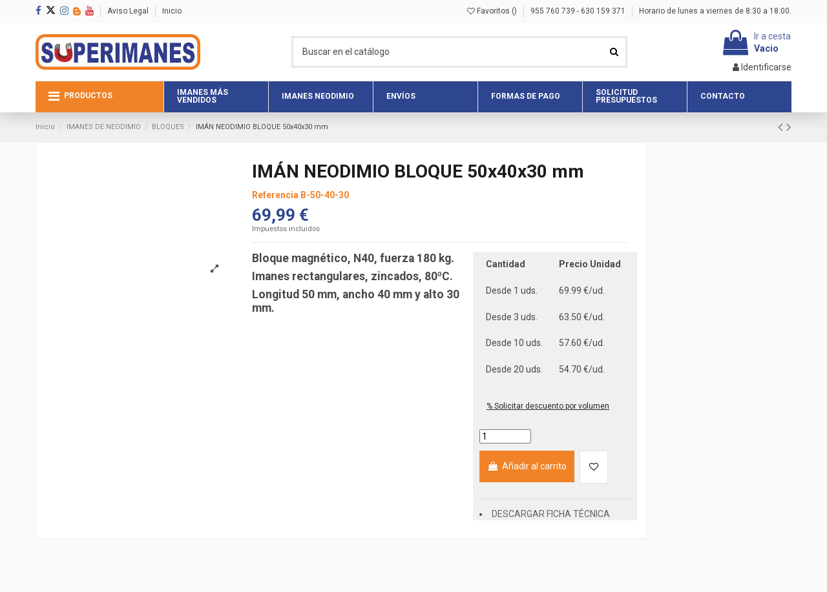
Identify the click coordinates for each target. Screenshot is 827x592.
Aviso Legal (129, 10)
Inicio (172, 10)
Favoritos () (493, 10)
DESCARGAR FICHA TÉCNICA (551, 514)
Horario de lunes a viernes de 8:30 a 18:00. (715, 10)
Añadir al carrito (526, 466)
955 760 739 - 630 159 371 (578, 10)
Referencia (275, 195)
